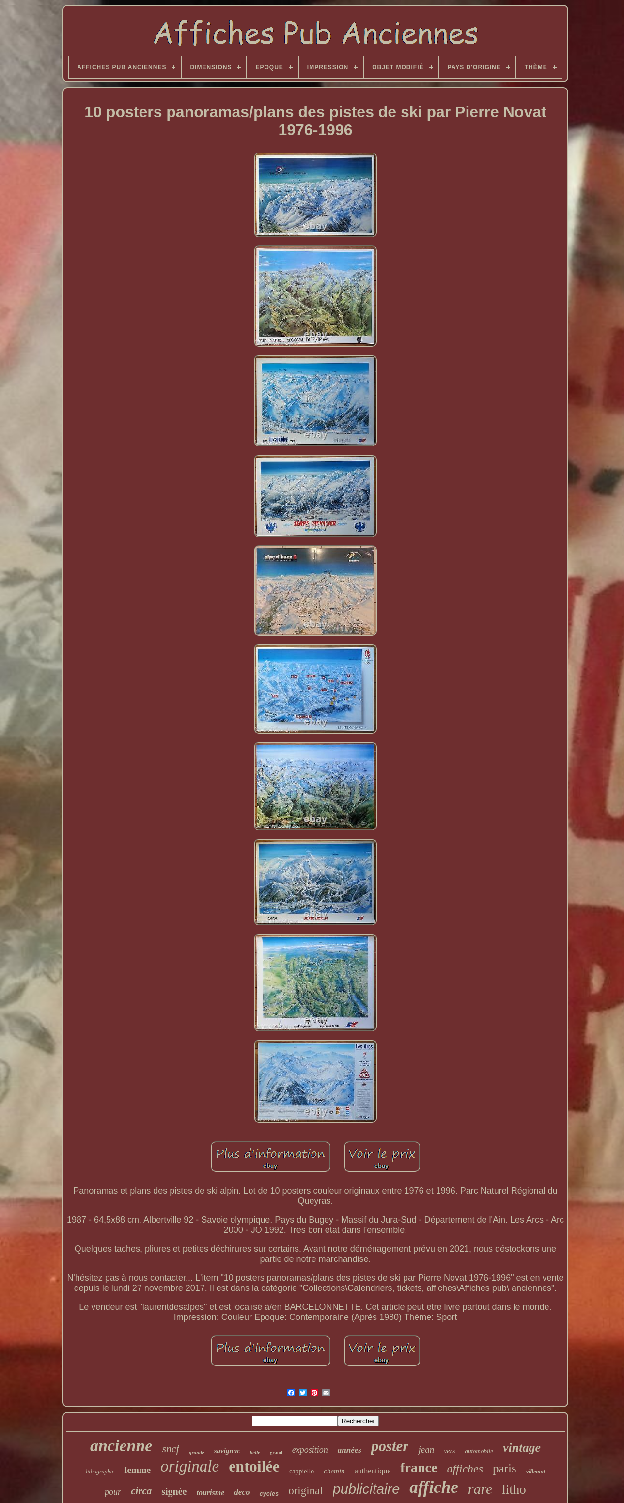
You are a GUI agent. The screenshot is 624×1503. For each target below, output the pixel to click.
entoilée (254, 1466)
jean (426, 1449)
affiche (433, 1487)
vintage (522, 1448)
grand (276, 1452)
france (418, 1467)
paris (504, 1468)
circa (141, 1491)
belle (255, 1452)
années (349, 1450)
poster (390, 1446)
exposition (310, 1450)
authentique (373, 1471)
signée (174, 1491)
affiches (465, 1468)
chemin (334, 1471)
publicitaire (366, 1489)
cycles (269, 1493)
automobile (479, 1451)
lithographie (100, 1471)
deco (242, 1492)
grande (196, 1452)
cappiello (301, 1471)
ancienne (121, 1446)
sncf (170, 1448)
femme (137, 1470)
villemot (535, 1471)
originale (189, 1466)
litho (514, 1489)
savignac (227, 1451)
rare (480, 1489)
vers (449, 1451)
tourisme (211, 1492)
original (305, 1491)
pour (113, 1492)
